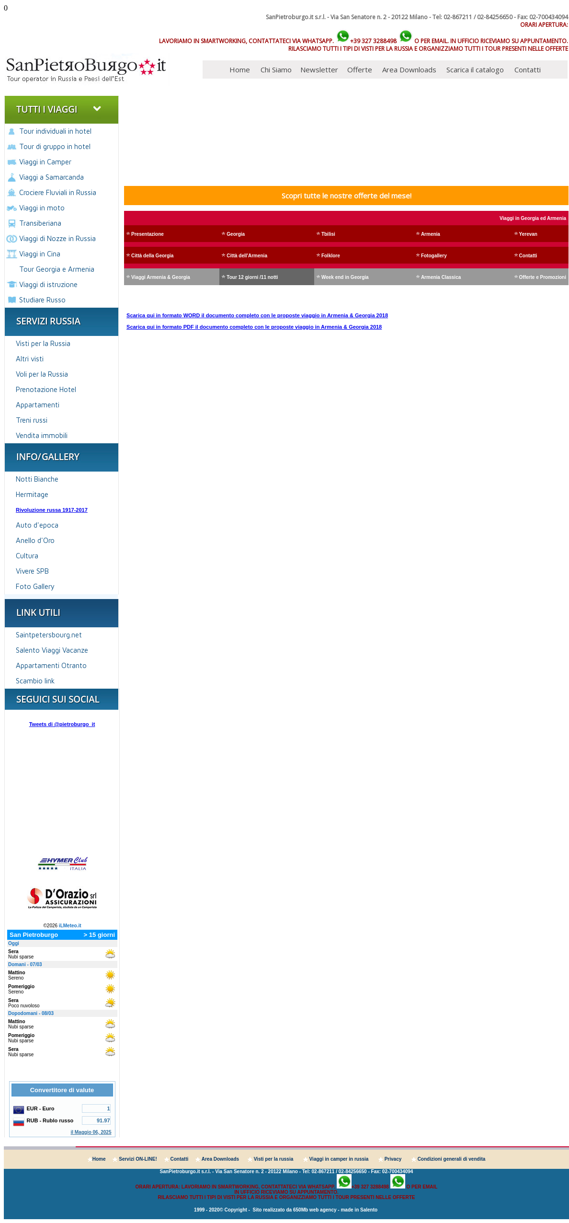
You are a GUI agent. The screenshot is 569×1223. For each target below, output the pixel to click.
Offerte (359, 69)
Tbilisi (328, 234)
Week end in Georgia (345, 277)
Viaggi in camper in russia (339, 1159)
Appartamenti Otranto (51, 665)
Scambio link (35, 681)
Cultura (27, 556)
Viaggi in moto (42, 208)
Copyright (236, 1209)
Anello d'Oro (35, 540)
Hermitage (32, 494)
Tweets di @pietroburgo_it (62, 724)
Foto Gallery (35, 586)
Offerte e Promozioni (542, 277)
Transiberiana (40, 223)
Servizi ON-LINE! (138, 1159)
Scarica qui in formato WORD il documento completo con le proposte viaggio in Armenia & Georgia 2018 (257, 315)
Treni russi (31, 420)
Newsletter (319, 69)
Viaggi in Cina (39, 254)
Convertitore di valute (62, 1090)
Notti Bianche (37, 479)
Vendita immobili (42, 435)
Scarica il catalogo (475, 69)
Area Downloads (409, 69)
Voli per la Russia (42, 374)
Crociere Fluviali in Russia (57, 192)
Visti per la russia (274, 1159)
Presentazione (147, 234)
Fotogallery (434, 255)
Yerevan (528, 234)
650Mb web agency (315, 1209)
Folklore (330, 255)
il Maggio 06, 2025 (90, 1132)
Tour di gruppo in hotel (55, 146)
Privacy (393, 1159)
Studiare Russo (42, 300)
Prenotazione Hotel (46, 389)
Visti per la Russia (43, 343)
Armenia (430, 234)
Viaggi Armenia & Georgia (160, 277)
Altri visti (30, 359)
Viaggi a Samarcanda (51, 177)
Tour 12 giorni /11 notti (252, 277)
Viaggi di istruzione (48, 284)
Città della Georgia (152, 255)
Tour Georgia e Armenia (56, 269)
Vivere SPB (32, 571)
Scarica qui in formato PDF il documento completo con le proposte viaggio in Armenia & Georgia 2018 (254, 327)
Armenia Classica (441, 277)
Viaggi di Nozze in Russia (57, 238)
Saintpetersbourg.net (49, 635)
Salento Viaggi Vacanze (52, 650)
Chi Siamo (276, 69)
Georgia (236, 234)
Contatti (527, 69)
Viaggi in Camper (45, 162)
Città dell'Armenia (247, 255)
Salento (368, 1209)
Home (239, 69)
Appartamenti (37, 405)
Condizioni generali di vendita (452, 1159)
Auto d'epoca (37, 525)
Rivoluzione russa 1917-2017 (52, 510)
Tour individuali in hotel (55, 131)
